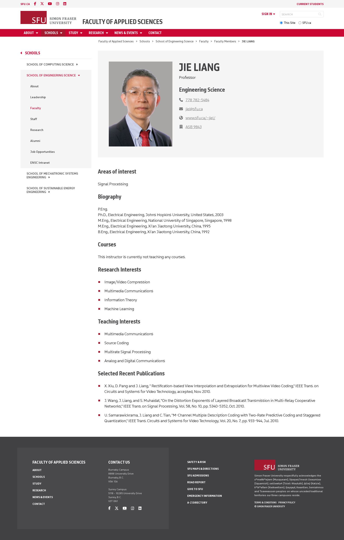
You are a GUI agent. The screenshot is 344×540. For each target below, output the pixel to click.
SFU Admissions (198, 475)
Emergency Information (204, 496)
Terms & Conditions (265, 502)
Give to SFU (195, 489)
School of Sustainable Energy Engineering (51, 190)
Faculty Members (225, 41)
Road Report (196, 482)
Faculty (204, 41)
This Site (289, 23)
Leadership (38, 97)
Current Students (310, 4)
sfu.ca (25, 4)
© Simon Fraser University (269, 506)
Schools (51, 33)
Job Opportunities (42, 152)
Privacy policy (286, 502)
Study (74, 33)
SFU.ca (306, 23)
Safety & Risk (196, 462)
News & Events (126, 33)
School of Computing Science (50, 64)
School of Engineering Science (175, 41)
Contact (155, 33)
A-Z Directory (197, 502)
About (29, 33)
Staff (33, 119)
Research (96, 33)
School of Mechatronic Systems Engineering (52, 175)
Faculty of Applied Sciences (122, 22)
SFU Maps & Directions (203, 469)
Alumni (35, 141)
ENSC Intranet (40, 163)
